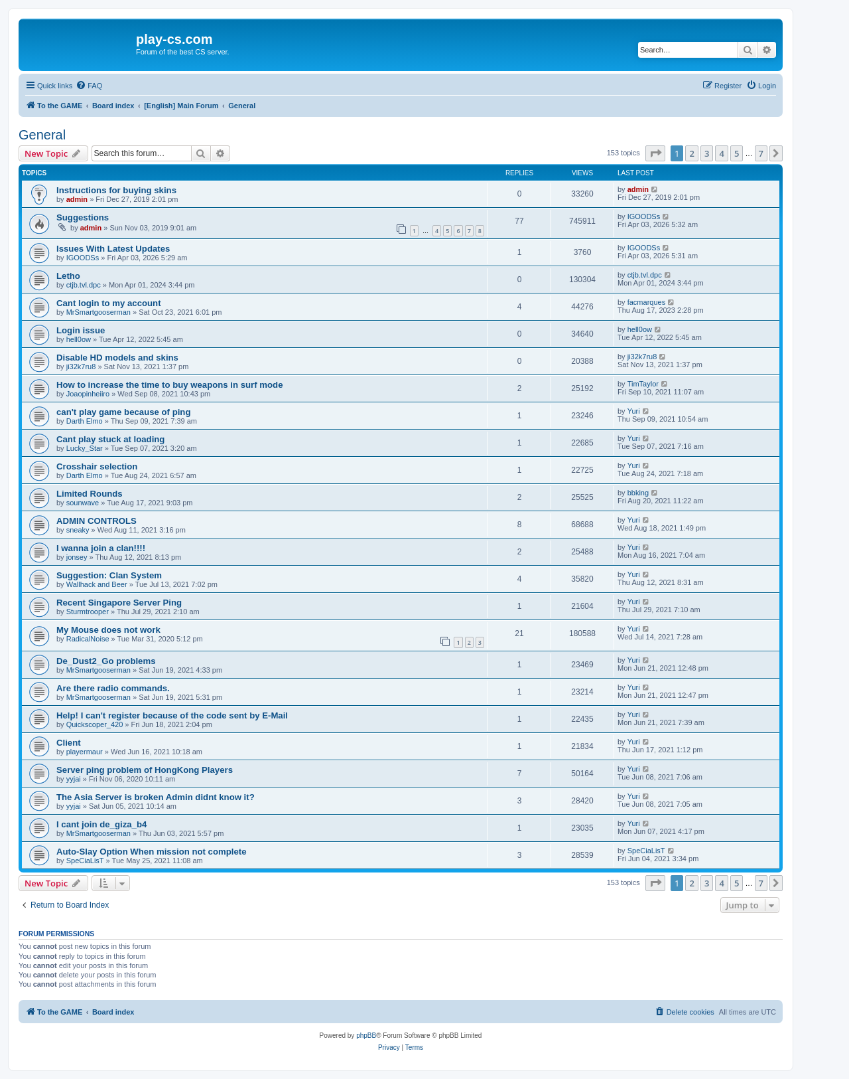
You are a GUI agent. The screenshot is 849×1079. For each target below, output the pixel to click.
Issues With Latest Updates (113, 249)
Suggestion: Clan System (109, 575)
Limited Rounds (89, 494)
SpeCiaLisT (85, 861)
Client (68, 743)
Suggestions (82, 217)
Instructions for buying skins (116, 190)
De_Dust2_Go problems (106, 661)
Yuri (633, 411)
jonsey (77, 557)
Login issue (80, 330)
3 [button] (706, 153)
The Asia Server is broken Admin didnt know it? (155, 797)
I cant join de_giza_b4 (101, 824)
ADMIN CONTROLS (96, 521)
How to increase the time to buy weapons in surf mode (169, 385)
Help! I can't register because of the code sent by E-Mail (172, 715)
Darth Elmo (84, 421)
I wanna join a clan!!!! (100, 548)
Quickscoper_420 (94, 724)
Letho (68, 276)
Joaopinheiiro (87, 394)
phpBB (366, 1035)
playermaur (84, 752)
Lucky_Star (84, 448)
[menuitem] (89, 86)
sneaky (78, 530)
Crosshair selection (96, 466)
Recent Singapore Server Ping (119, 603)
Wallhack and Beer (96, 584)
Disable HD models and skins (117, 358)
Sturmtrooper (87, 612)
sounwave (82, 503)
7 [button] (761, 153)
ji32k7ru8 (81, 367)
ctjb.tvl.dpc (83, 285)
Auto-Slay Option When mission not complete (151, 852)
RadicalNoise (87, 639)
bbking (638, 493)
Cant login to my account (108, 303)
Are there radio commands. (113, 688)
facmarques (646, 302)
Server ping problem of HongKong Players (144, 770)
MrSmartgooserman (98, 312)
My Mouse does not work (108, 630)
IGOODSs (644, 216)
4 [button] (721, 153)
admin (77, 199)
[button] (655, 153)
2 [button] (691, 153)
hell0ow (78, 339)
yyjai (73, 779)
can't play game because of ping (123, 412)
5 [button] (736, 153)
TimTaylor (643, 384)
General (42, 134)
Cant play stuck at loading (110, 439)
